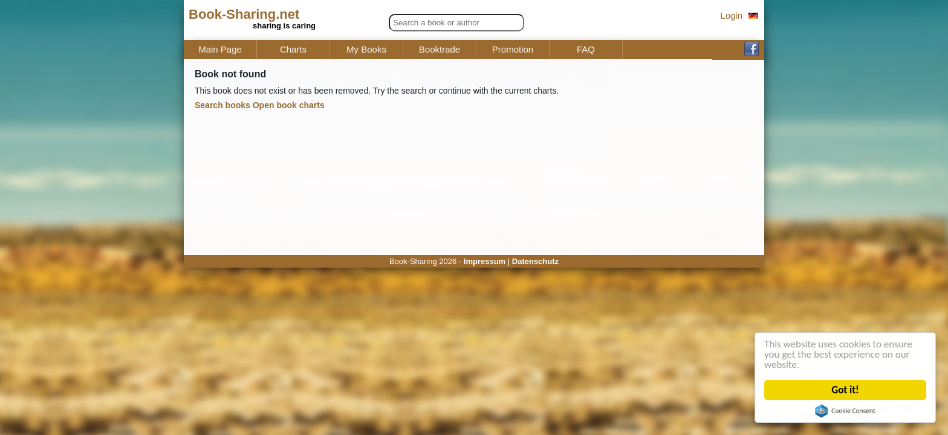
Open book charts (289, 105)
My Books (366, 49)
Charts (293, 49)
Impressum (484, 261)
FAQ (586, 49)
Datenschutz (535, 261)
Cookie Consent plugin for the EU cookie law (845, 410)
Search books (222, 105)
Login (731, 15)
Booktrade (439, 49)
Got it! (845, 390)
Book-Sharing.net (244, 14)
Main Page (220, 49)
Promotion (512, 49)
